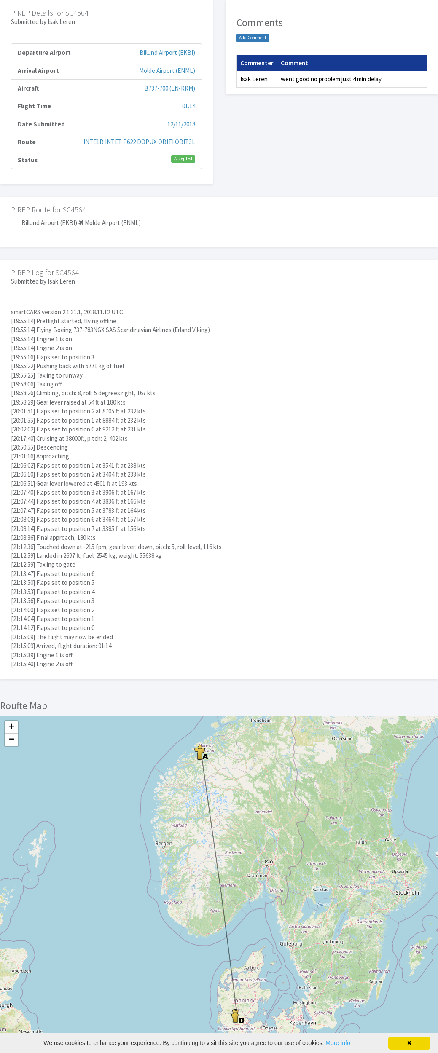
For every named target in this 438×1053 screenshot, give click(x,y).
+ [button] (11, 727)
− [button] (11, 740)
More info (337, 1043)
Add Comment (252, 37)
